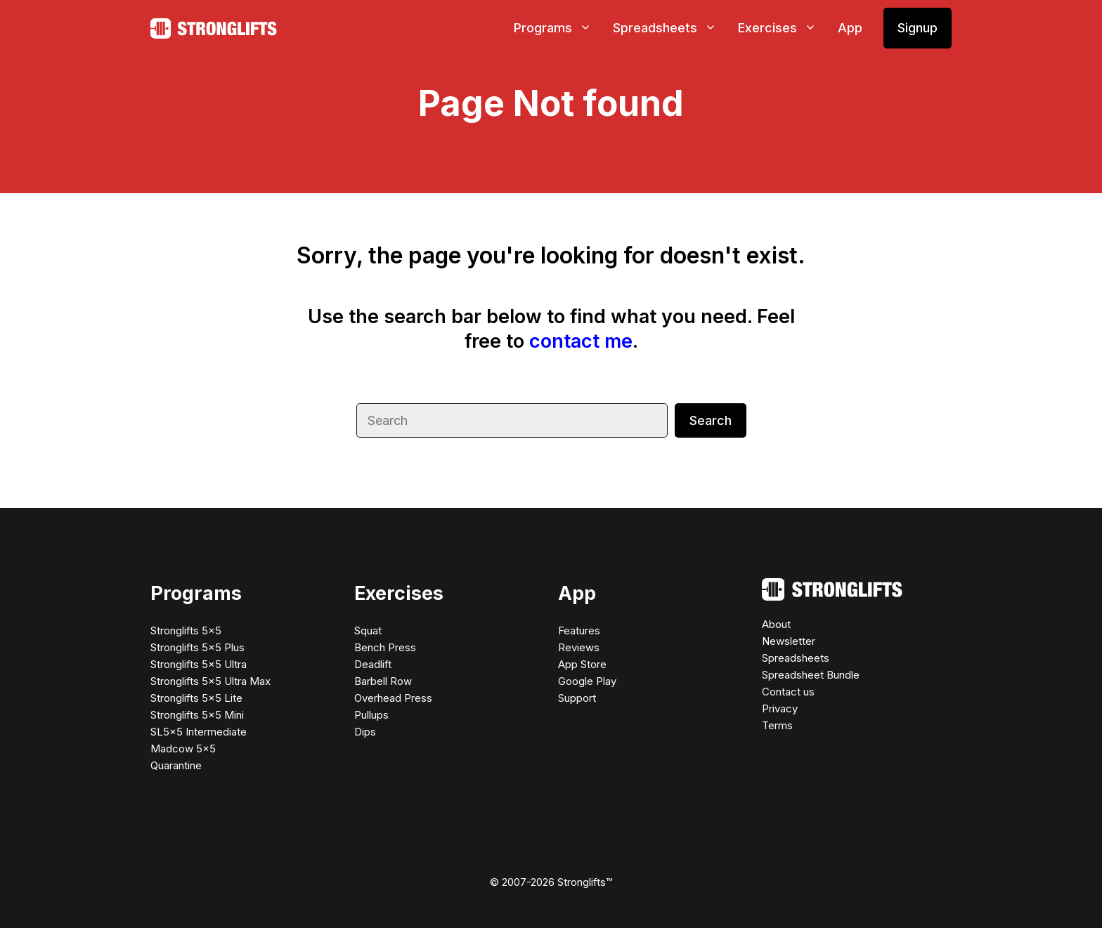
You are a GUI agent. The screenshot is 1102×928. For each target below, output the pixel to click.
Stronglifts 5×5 (185, 630)
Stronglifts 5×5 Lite (196, 698)
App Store (582, 664)
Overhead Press (393, 698)
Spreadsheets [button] (670, 28)
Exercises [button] (782, 28)
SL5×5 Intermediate (198, 731)
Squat (368, 630)
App (850, 27)
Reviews (578, 647)
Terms (777, 725)
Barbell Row (383, 681)
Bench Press (385, 647)
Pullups (371, 714)
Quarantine (176, 765)
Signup (917, 27)
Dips (365, 731)
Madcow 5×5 (183, 748)
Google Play (587, 681)
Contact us (788, 691)
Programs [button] (558, 28)
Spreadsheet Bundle (811, 674)
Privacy (780, 708)
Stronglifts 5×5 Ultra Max (210, 681)
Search (710, 420)
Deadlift (372, 664)
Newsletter (788, 641)
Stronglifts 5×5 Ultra (198, 664)
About (776, 624)
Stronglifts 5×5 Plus (197, 647)
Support (577, 698)
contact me (581, 341)
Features (579, 630)
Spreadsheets (795, 658)
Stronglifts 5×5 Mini (197, 714)
